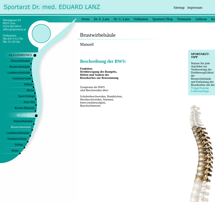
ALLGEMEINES (20, 55)
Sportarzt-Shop (162, 19)
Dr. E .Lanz (101, 19)
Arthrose (201, 19)
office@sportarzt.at (14, 29)
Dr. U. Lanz (122, 19)
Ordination (141, 19)
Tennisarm (184, 19)
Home (85, 19)
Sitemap (179, 8)
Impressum (194, 8)
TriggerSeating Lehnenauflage (200, 89)
